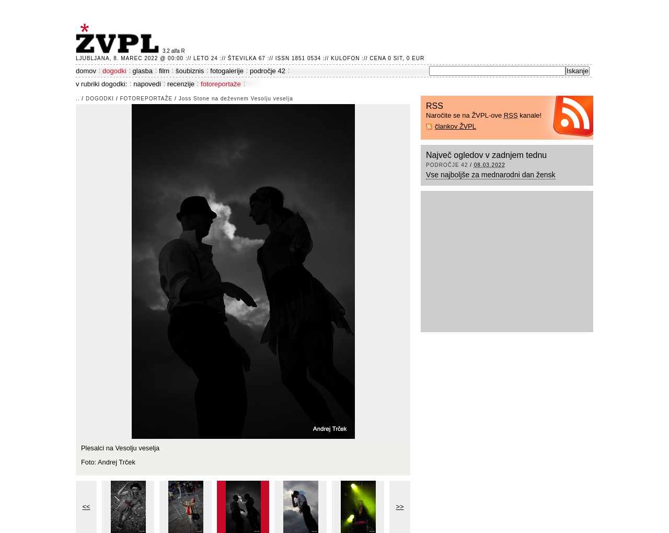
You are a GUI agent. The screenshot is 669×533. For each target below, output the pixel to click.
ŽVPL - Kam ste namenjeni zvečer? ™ (119, 38)
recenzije (180, 84)
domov (86, 71)
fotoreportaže (221, 84)
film (164, 71)
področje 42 (267, 71)
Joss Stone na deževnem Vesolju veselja (236, 98)
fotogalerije (227, 71)
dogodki (114, 71)
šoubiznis (190, 71)
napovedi (147, 84)
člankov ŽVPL (455, 126)
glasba (143, 71)
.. (78, 98)
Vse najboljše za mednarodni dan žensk (491, 175)
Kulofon (345, 58)
